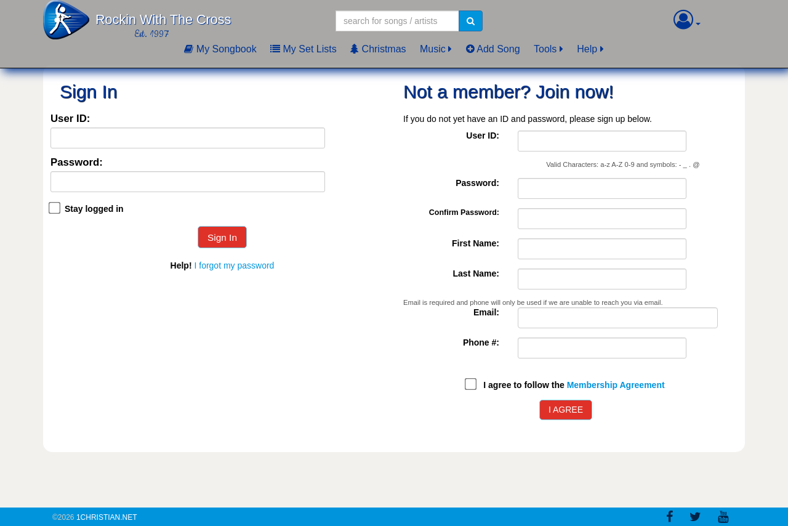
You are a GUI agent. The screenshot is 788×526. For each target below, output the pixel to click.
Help (587, 49)
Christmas (378, 49)
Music (433, 49)
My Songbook (220, 49)
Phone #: (481, 342)
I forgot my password (234, 265)
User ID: (70, 119)
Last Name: (476, 273)
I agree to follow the (573, 385)
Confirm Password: (464, 212)
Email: (486, 312)
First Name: (475, 243)
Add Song (493, 49)
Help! (181, 265)
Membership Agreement (616, 385)
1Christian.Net (106, 517)
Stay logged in (94, 209)
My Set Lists (303, 49)
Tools (545, 49)
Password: (76, 163)
